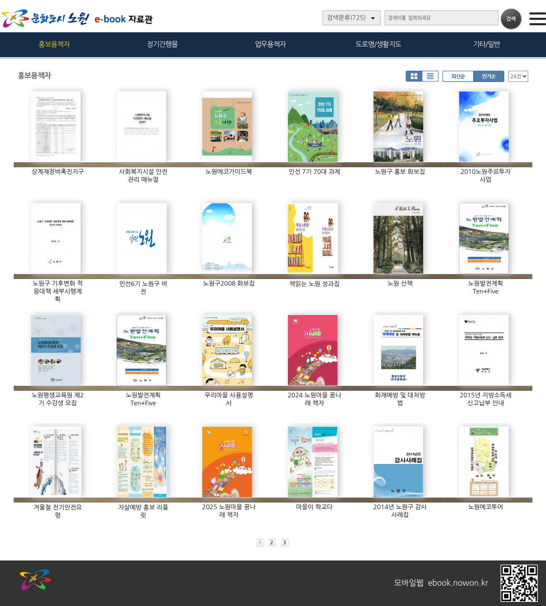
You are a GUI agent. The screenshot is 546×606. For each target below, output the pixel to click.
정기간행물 (162, 44)
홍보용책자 (53, 44)
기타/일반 (486, 44)
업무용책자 (270, 44)
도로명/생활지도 (378, 44)
